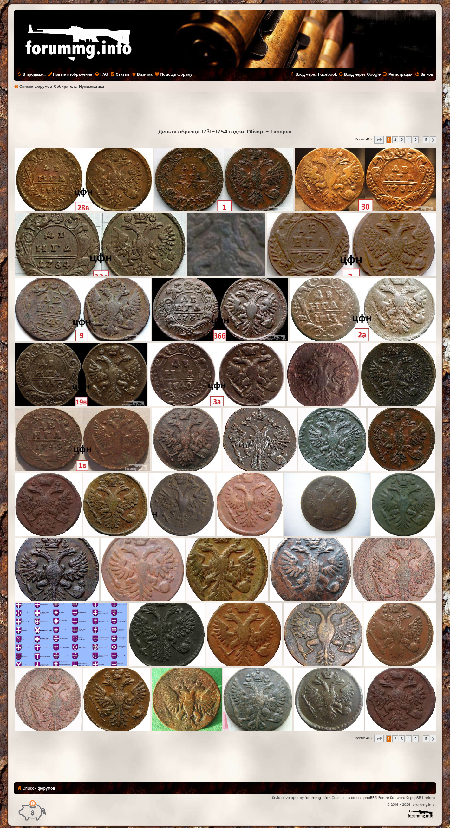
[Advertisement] (225, 109)
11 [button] (426, 139)
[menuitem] (101, 74)
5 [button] (415, 139)
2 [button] (395, 139)
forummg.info (316, 797)
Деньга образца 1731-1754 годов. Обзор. (211, 131)
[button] (379, 140)
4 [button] (409, 139)
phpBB (369, 797)
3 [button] (402, 139)
